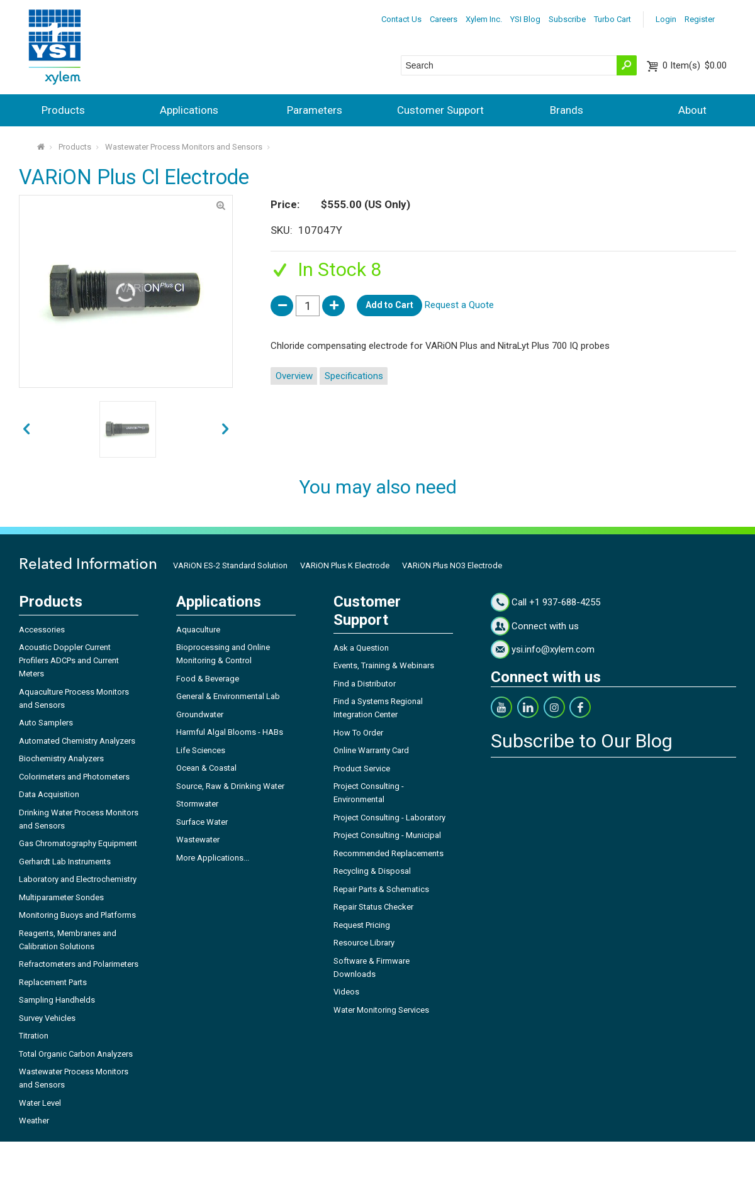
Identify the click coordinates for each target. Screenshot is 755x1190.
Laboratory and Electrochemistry (78, 879)
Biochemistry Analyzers (61, 758)
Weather (34, 1120)
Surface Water (202, 822)
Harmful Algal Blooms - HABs (229, 732)
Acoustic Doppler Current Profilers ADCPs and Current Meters (69, 660)
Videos (346, 991)
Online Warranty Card (371, 750)
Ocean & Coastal (206, 768)
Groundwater (199, 714)
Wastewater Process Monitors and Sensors (183, 147)
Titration (33, 1035)
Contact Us (401, 19)
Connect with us (545, 626)
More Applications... (212, 857)
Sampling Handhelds (57, 1000)
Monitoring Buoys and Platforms (77, 915)
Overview (294, 376)
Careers (443, 19)
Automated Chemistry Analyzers (77, 741)
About (692, 110)
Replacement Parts (53, 982)
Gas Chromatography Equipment (78, 843)
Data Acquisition (49, 794)
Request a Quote (459, 305)
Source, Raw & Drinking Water (230, 786)
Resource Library (363, 942)
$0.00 (695, 65)
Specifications (354, 376)
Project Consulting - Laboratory (389, 817)
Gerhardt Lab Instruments (65, 861)
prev (225, 429)
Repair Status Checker (373, 907)
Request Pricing (361, 925)
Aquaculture (198, 629)
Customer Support (440, 110)
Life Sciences (200, 750)
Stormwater (197, 803)
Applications (189, 110)
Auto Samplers (46, 722)
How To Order (358, 732)
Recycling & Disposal (372, 871)
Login (666, 19)
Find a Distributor (364, 683)
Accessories (42, 629)
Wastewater (198, 839)
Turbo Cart (612, 19)
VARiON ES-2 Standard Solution (230, 565)
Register (700, 19)
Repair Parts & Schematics (381, 889)
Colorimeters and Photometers (74, 776)
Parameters (314, 110)
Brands (566, 110)
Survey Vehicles (47, 1018)
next (26, 429)
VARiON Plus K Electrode (344, 565)
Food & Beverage (207, 678)
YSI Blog (525, 19)
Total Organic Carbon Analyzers (76, 1054)
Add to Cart (389, 305)
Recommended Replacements (388, 853)
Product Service (361, 768)
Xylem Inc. (484, 19)
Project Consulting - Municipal (387, 835)
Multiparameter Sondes (61, 897)
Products (63, 110)
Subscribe (567, 19)
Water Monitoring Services (381, 1010)
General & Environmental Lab (228, 696)
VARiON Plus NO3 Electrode (452, 565)
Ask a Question (361, 648)
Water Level (40, 1103)
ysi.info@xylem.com (553, 649)
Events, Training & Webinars (383, 665)
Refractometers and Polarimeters (78, 964)
